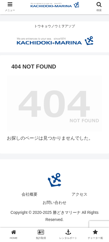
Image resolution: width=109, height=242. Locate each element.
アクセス (79, 194)
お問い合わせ (54, 202)
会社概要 (29, 194)
